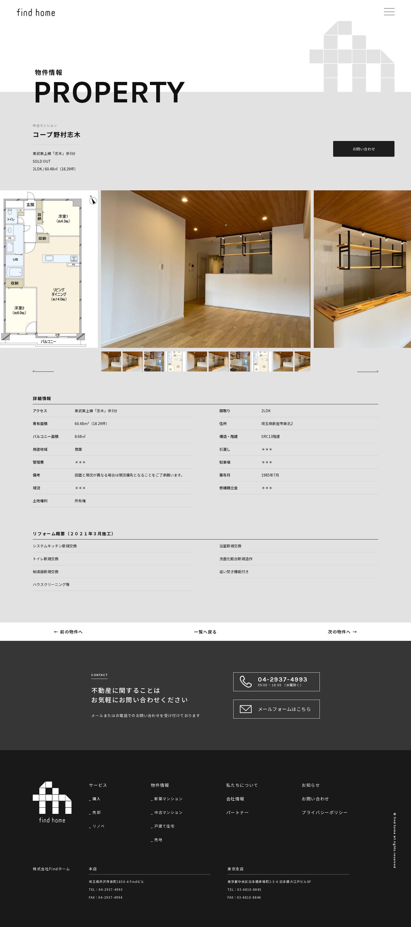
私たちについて (242, 785)
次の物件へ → (342, 632)
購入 (97, 798)
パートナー (237, 812)
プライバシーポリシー (325, 812)
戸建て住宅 (164, 826)
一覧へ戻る (205, 632)
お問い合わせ (364, 148)
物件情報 (160, 785)
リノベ (99, 826)
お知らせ (311, 785)
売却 (97, 812)
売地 (158, 839)
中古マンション (45, 125)
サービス (98, 785)
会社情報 (235, 798)
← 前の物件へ (68, 632)
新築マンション (168, 798)
